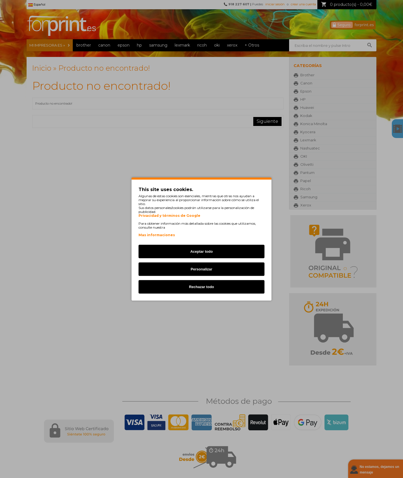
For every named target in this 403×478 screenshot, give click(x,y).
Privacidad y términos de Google (169, 216)
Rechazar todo (201, 287)
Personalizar (201, 269)
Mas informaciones (157, 235)
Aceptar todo (201, 251)
